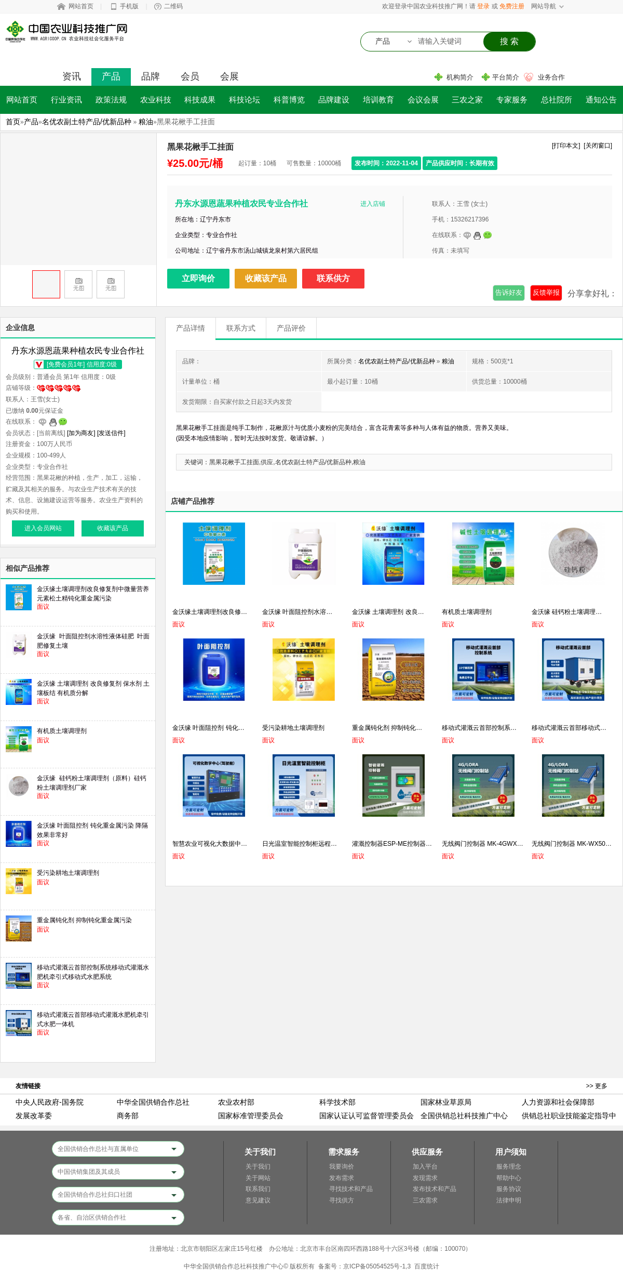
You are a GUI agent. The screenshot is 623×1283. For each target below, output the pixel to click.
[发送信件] (111, 433)
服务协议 (508, 1189)
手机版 (129, 6)
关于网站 (258, 1178)
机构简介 (459, 77)
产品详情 (190, 328)
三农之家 (467, 99)
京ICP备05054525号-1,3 (377, 1266)
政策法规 (111, 99)
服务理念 (508, 1166)
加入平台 (425, 1166)
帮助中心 (508, 1178)
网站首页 (81, 6)
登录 (483, 6)
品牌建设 (333, 99)
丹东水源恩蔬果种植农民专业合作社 (241, 203)
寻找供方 (341, 1200)
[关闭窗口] (598, 145)
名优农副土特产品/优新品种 (86, 121)
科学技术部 (337, 1102)
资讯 (71, 76)
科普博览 (289, 99)
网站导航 (543, 6)
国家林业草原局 (446, 1102)
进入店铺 (372, 203)
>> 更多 (596, 1086)
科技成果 (199, 99)
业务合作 (551, 77)
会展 (229, 76)
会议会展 (423, 99)
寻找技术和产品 (351, 1189)
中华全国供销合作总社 (153, 1102)
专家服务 (511, 99)
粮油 (146, 121)
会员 (190, 76)
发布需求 (341, 1178)
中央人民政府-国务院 (50, 1102)
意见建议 (258, 1200)
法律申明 (508, 1200)
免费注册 (511, 6)
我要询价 (341, 1166)
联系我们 (258, 1189)
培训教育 (378, 99)
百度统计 (426, 1266)
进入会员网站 (43, 528)
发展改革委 (34, 1115)
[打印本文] (566, 145)
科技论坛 (244, 99)
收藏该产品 (266, 278)
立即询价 (198, 278)
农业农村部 (236, 1102)
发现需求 (425, 1178)
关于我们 (258, 1166)
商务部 (128, 1115)
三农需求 (425, 1200)
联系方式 (240, 328)
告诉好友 (508, 292)
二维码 (173, 6)
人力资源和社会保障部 (558, 1102)
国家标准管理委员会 (250, 1115)
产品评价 (291, 328)
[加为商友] (81, 433)
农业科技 (155, 99)
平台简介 (505, 77)
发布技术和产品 (434, 1189)
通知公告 (601, 99)
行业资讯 (66, 99)
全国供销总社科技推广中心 (464, 1115)
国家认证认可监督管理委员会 (366, 1115)
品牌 (150, 76)
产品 (111, 76)
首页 (13, 121)
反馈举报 (546, 292)
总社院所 (556, 99)
